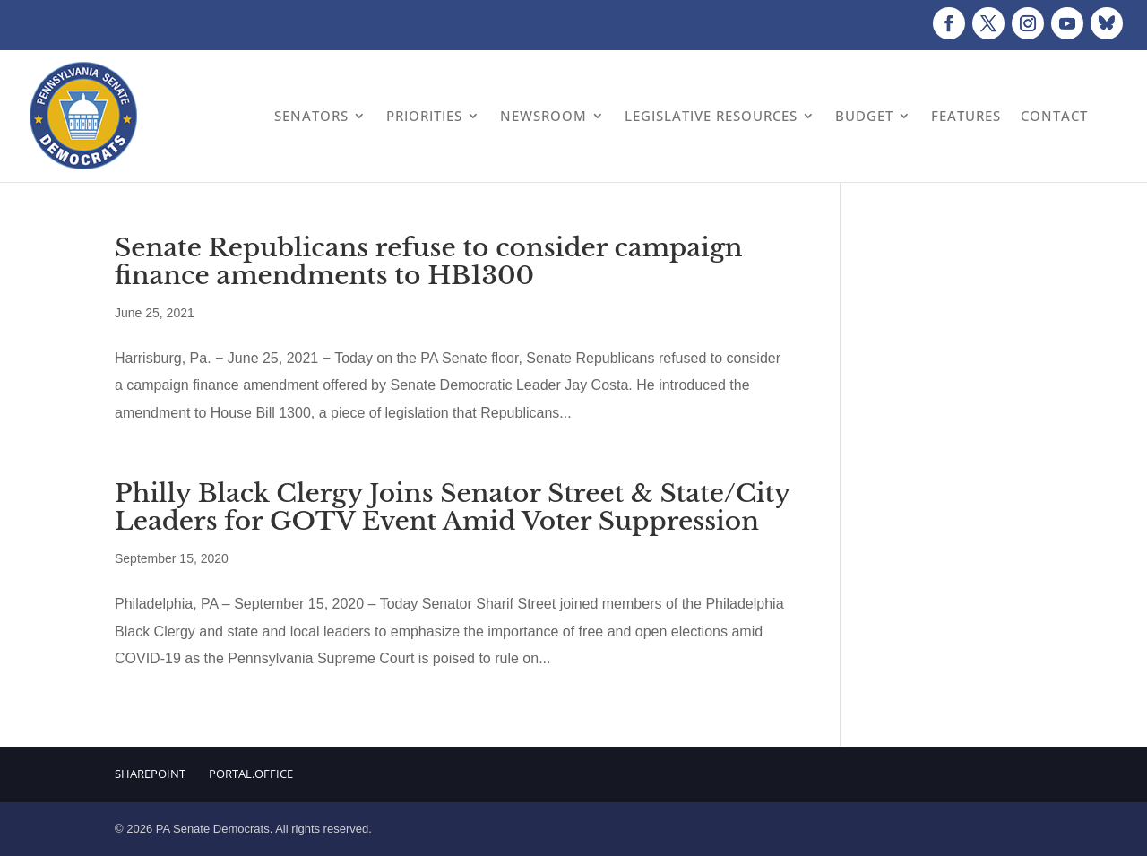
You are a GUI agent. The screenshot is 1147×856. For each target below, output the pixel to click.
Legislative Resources (711, 116)
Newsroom (543, 116)
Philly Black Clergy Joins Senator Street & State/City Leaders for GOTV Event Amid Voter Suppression (452, 507)
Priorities (424, 116)
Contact (1054, 116)
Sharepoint (150, 773)
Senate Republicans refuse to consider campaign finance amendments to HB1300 (429, 261)
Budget (864, 116)
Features (966, 116)
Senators (311, 116)
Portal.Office (251, 773)
